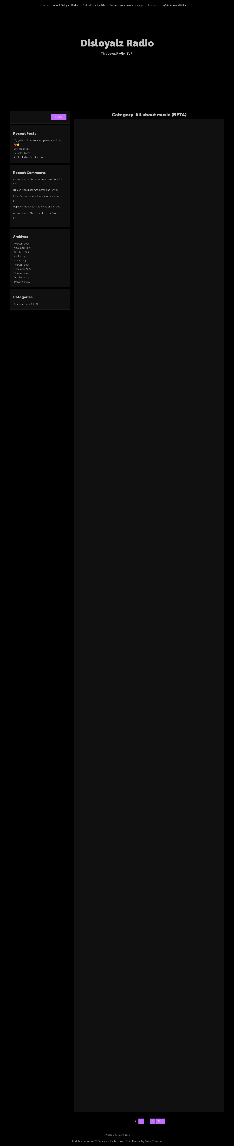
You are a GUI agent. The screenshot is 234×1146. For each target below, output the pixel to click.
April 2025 (19, 256)
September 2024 (23, 281)
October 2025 (21, 252)
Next (160, 1121)
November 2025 (22, 248)
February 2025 (21, 265)
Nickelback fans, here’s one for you (40, 190)
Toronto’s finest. (22, 153)
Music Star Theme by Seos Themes (140, 1141)
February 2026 (22, 243)
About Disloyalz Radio (65, 5)
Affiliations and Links (174, 5)
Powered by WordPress (117, 1135)
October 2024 (21, 277)
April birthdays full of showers (30, 157)
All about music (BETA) (26, 304)
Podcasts (153, 5)
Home (45, 5)
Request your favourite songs (126, 5)
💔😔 (17, 144)
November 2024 (22, 273)
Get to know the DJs (94, 5)
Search (58, 117)
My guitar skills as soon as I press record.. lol (37, 140)
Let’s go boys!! (21, 149)
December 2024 (22, 269)
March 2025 (20, 260)
